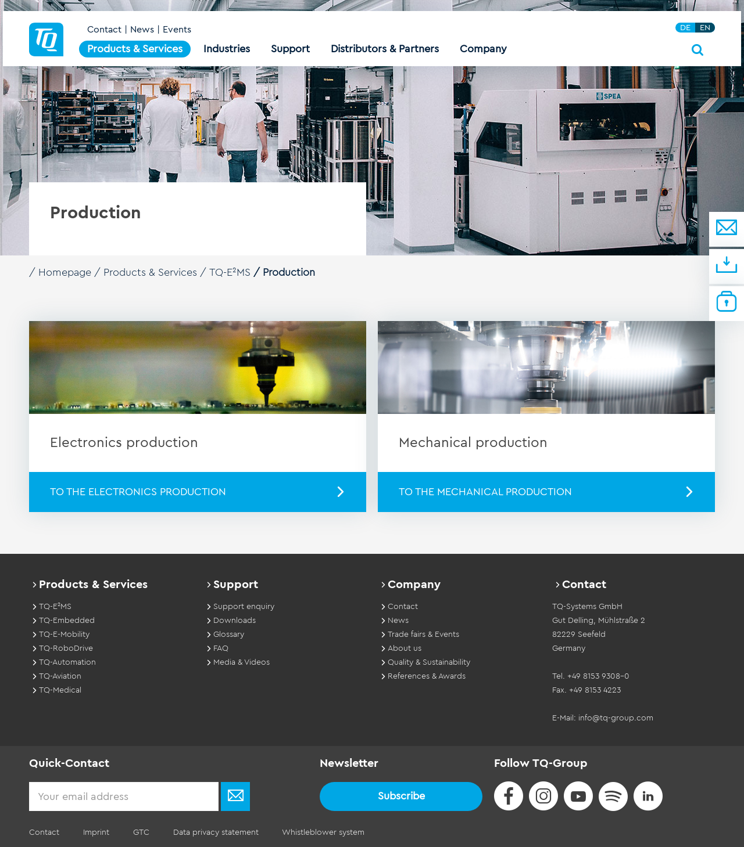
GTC (140, 832)
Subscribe (401, 795)
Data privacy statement (214, 832)
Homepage (65, 272)
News (142, 30)
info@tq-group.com (615, 717)
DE (685, 28)
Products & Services (151, 272)
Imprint (96, 832)
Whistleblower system (321, 832)
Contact (104, 30)
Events (177, 30)
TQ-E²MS (230, 272)
